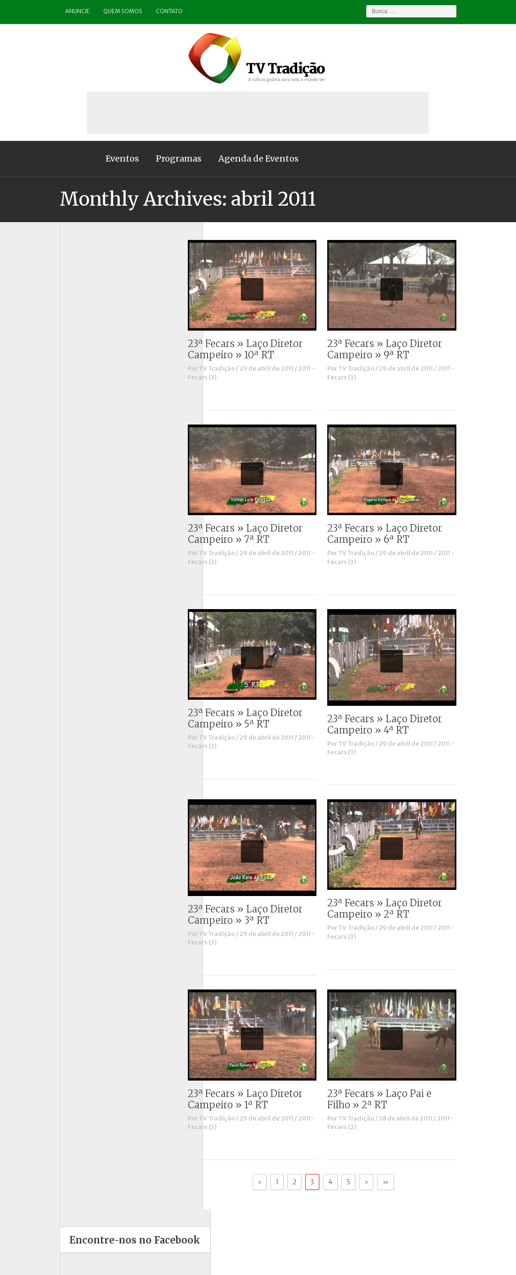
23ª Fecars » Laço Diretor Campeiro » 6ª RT (403, 533)
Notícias (63, 444)
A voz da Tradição (77, 333)
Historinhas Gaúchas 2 (84, 432)
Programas (160, 158)
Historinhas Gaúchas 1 (83, 420)
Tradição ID (68, 518)
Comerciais (68, 370)
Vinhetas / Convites (79, 542)
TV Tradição (235, 368)
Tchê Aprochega (75, 506)
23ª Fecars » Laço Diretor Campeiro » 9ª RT (403, 349)
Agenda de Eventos (240, 158)
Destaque (65, 382)
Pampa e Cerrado (76, 468)
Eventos (103, 158)
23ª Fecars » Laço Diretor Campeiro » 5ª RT (264, 718)
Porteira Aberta (73, 481)
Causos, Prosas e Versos (86, 345)
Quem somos (104, 11)
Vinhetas (64, 530)
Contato (151, 11)
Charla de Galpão (76, 358)
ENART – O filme (75, 395)
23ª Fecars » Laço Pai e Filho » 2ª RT (398, 1099)
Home (59, 159)
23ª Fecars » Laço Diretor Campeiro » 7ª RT (264, 533)
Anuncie (58, 11)
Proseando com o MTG (84, 493)
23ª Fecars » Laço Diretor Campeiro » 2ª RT (403, 908)
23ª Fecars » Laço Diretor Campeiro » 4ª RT (403, 724)
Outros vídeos (71, 456)
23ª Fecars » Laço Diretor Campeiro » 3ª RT (264, 914)
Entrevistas (68, 407)
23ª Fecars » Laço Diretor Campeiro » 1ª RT (264, 1099)
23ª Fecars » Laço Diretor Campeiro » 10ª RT (264, 349)
